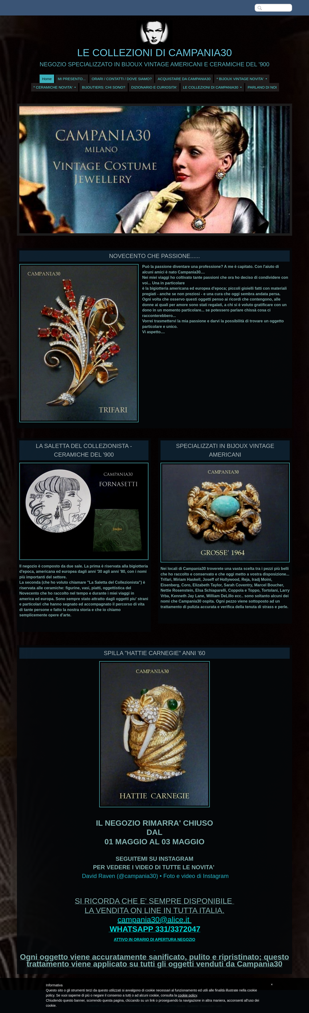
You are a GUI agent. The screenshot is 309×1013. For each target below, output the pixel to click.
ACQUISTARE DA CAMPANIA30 (184, 79)
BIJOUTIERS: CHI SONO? (103, 87)
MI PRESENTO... (72, 79)
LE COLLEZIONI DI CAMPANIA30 (154, 52)
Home (47, 79)
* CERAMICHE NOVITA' (55, 87)
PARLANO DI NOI (262, 87)
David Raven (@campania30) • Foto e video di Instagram (155, 876)
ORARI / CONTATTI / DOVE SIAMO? (122, 79)
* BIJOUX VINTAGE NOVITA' (242, 79)
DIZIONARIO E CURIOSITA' (154, 87)
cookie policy (187, 995)
